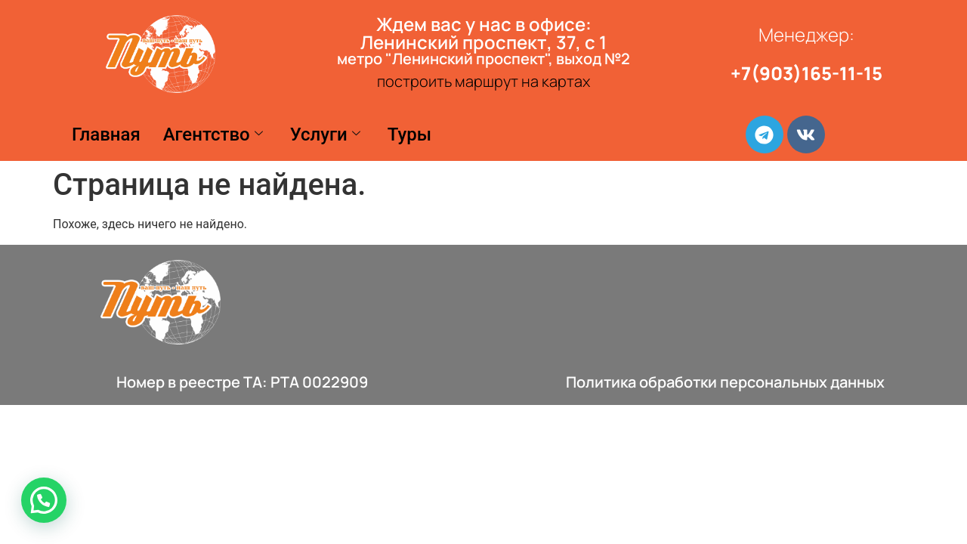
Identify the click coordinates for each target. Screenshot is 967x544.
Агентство (213, 134)
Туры (409, 134)
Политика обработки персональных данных (725, 382)
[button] (43, 500)
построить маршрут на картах (483, 81)
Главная (106, 134)
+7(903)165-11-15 (806, 72)
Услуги (325, 134)
